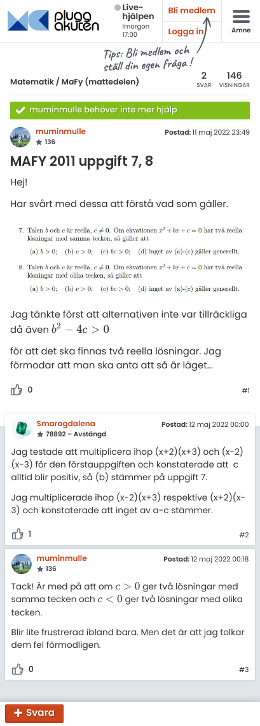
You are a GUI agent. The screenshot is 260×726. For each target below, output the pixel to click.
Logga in (186, 31)
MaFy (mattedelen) (101, 82)
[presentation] (80, 330)
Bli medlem (192, 10)
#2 (244, 535)
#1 (246, 391)
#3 (244, 670)
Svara (40, 713)
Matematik (32, 82)
